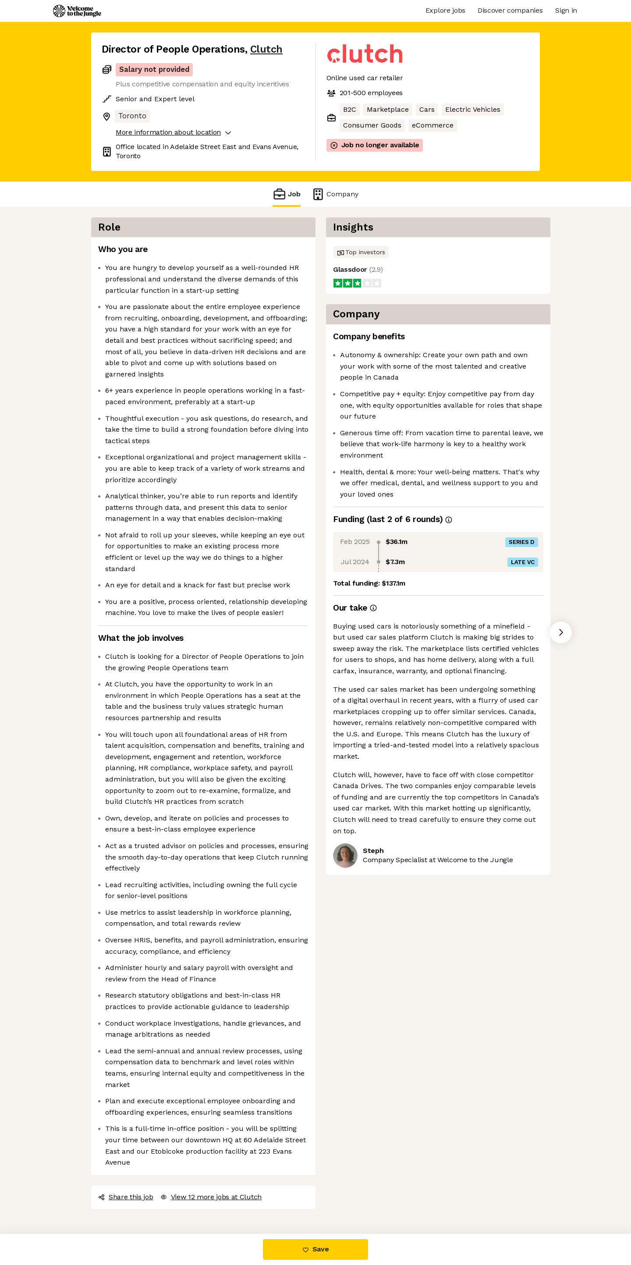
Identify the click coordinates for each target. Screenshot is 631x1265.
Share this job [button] (125, 1197)
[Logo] (77, 11)
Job (287, 194)
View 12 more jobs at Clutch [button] (211, 1197)
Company (334, 194)
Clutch (266, 49)
